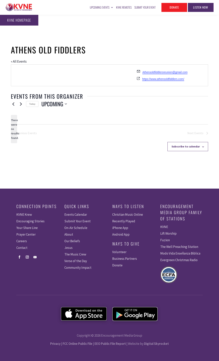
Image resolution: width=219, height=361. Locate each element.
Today (32, 103)
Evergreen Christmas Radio (179, 260)
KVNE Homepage (19, 20)
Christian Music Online (127, 214)
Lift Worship (168, 233)
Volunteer (119, 252)
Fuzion (165, 240)
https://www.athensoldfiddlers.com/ (163, 79)
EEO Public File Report (110, 343)
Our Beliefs (72, 241)
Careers (21, 241)
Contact (21, 248)
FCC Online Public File (77, 343)
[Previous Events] (13, 104)
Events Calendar (75, 214)
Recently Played (123, 221)
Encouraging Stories (30, 221)
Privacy (55, 343)
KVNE (164, 227)
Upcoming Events (100, 7)
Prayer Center (26, 234)
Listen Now (200, 7)
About (68, 234)
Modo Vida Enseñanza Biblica (180, 253)
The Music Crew (75, 254)
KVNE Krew (24, 214)
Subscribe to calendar (186, 146)
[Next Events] (20, 104)
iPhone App (120, 228)
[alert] (14, 129)
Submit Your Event (145, 7)
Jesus (68, 248)
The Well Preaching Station (179, 247)
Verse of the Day (75, 261)
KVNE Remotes (124, 7)
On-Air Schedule (75, 228)
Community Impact (77, 267)
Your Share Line (27, 228)
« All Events (19, 61)
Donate (174, 7)
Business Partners (124, 258)
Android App (121, 234)
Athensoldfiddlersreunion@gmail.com (164, 72)
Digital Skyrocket (156, 343)
